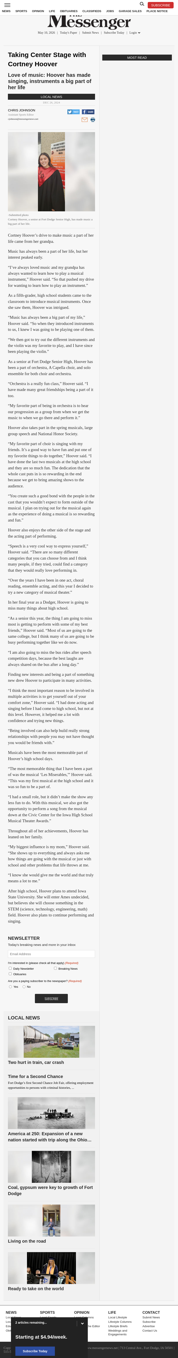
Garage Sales (130, 11)
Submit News (90, 32)
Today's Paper (68, 32)
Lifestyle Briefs (118, 1326)
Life (52, 11)
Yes (14, 986)
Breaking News (67, 968)
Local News (51, 97)
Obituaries (68, 11)
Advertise (148, 1326)
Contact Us (149, 1330)
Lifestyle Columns (120, 1321)
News (6, 11)
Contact (151, 1312)
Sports (21, 11)
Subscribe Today (114, 32)
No (29, 986)
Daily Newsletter (23, 968)
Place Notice (157, 11)
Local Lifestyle (117, 1317)
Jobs (110, 11)
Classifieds (92, 11)
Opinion (38, 11)
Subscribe (149, 1321)
